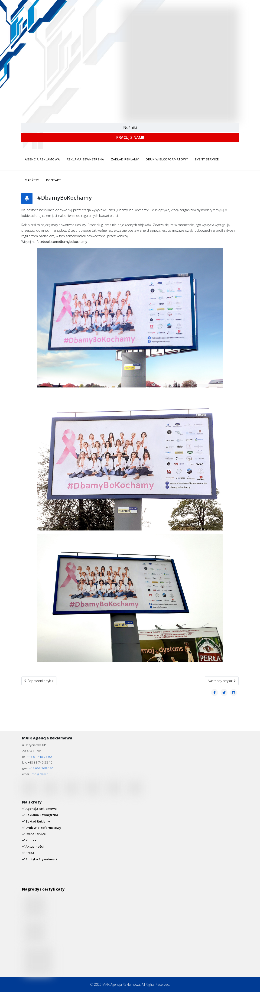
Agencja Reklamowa (41, 809)
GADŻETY (32, 180)
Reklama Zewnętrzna (41, 815)
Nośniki (130, 127)
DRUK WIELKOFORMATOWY (167, 159)
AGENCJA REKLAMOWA (42, 159)
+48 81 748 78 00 (39, 757)
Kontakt (31, 840)
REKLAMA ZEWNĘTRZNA (85, 159)
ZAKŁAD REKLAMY (125, 159)
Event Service (35, 834)
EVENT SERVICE (207, 159)
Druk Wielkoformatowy (43, 828)
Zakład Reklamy (37, 821)
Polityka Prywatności (41, 859)
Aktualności (34, 846)
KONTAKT (53, 180)
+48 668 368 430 (41, 768)
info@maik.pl (40, 774)
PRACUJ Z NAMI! (130, 137)
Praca (29, 853)
